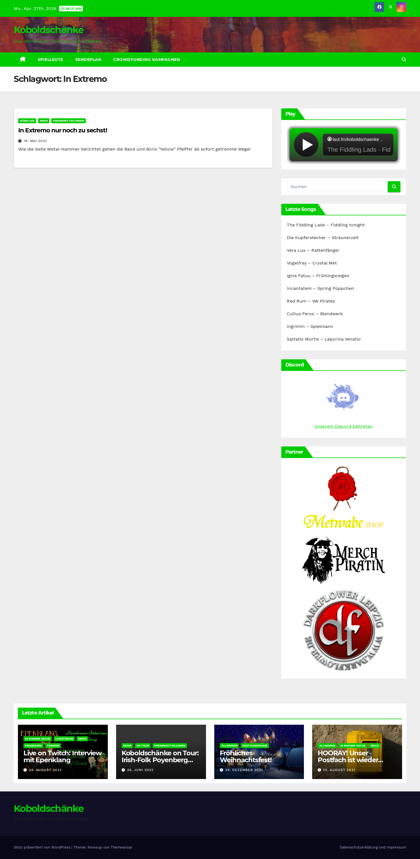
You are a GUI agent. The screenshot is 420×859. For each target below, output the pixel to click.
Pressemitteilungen (68, 120)
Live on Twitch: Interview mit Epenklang (62, 756)
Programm (33, 745)
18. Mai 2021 (35, 141)
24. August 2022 (45, 770)
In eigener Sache (37, 738)
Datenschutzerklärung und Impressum (373, 847)
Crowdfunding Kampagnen (146, 59)
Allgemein (229, 745)
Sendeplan (88, 59)
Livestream (64, 738)
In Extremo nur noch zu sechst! (62, 130)
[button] (404, 59)
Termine (53, 745)
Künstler (27, 120)
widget (343, 144)
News (44, 120)
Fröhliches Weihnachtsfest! (246, 756)
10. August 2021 (339, 770)
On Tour (143, 745)
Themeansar (121, 847)
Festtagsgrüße (254, 745)
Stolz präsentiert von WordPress (42, 847)
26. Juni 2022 (140, 770)
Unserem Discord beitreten (343, 426)
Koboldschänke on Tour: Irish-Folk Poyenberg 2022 (160, 760)
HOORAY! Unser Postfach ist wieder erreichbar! (348, 760)
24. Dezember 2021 (244, 770)
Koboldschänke (48, 30)
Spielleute (50, 59)
